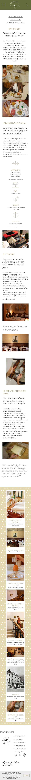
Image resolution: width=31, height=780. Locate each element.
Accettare (26, 775)
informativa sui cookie (11, 778)
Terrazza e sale (15, 20)
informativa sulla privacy (10, 777)
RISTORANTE (9, 732)
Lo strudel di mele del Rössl (15, 23)
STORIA (2, 732)
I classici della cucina (15, 16)
